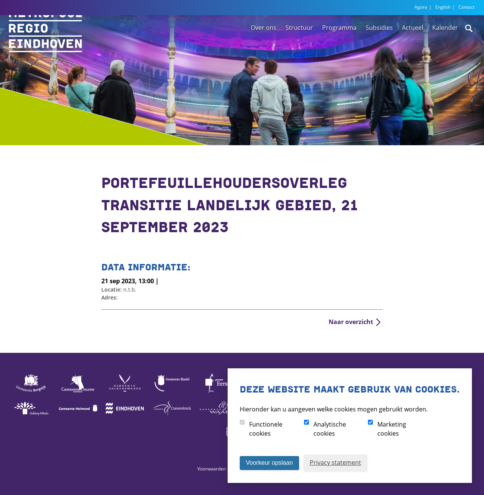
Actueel (412, 50)
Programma (339, 50)
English (442, 7)
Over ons (263, 50)
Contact (466, 7)
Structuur (299, 50)
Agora (420, 7)
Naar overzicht (351, 322)
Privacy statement (335, 462)
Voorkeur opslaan (269, 462)
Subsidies (379, 50)
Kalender (445, 50)
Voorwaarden (211, 469)
